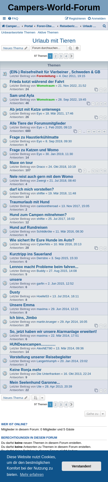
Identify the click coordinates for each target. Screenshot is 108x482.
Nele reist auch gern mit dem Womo (41, 177)
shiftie (41, 193)
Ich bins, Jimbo (23, 318)
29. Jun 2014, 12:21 (65, 309)
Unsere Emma (22, 305)
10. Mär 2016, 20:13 (67, 244)
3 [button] (61, 56)
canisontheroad (47, 206)
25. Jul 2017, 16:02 (61, 219)
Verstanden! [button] (81, 466)
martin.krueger (47, 321)
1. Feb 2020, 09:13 (59, 127)
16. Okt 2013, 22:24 (77, 374)
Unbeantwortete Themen (18, 32)
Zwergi (41, 180)
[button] (71, 56)
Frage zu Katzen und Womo (34, 150)
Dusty (15, 292)
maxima (42, 309)
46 (104, 131)
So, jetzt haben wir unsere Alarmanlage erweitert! (53, 332)
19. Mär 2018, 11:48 (62, 193)
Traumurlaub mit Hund (30, 202)
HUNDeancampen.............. (32, 344)
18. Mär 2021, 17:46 (59, 113)
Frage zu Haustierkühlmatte (34, 137)
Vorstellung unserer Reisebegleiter (40, 357)
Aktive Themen (48, 32)
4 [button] (66, 56)
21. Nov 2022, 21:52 (72, 85)
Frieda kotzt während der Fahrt (37, 82)
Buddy (41, 271)
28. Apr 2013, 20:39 (58, 386)
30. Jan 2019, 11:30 (59, 154)
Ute (39, 386)
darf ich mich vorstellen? (32, 189)
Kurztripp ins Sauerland (31, 254)
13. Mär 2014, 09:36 (70, 348)
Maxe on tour (21, 163)
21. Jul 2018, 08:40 (63, 180)
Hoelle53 (43, 296)
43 (89, 131)
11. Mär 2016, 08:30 (69, 231)
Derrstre (42, 258)
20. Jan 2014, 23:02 (74, 361)
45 (99, 131)
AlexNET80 (44, 348)
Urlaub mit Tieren (54, 40)
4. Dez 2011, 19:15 (72, 76)
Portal (29, 26)
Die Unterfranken (48, 374)
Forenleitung (46, 76)
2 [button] (55, 56)
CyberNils (43, 244)
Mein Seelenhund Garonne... (35, 382)
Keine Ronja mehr (26, 370)
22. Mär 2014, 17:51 (65, 335)
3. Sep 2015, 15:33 (64, 258)
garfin (40, 283)
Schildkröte (44, 231)
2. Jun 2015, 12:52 (61, 283)
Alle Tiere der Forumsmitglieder (38, 123)
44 (94, 131)
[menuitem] (13, 18)
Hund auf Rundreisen (28, 227)
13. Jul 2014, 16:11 (65, 296)
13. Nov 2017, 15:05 (75, 206)
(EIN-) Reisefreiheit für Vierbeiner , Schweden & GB (55, 72)
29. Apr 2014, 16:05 (73, 321)
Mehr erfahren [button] (32, 475)
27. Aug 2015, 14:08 (63, 271)
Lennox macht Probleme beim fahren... (44, 267)
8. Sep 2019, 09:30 (59, 141)
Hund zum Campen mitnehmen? (38, 215)
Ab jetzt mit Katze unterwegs (35, 109)
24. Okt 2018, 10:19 (62, 166)
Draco (41, 166)
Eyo (39, 113)
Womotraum (46, 85)
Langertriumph (47, 361)
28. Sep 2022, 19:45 (72, 99)
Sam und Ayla (22, 96)
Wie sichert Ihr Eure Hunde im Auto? (42, 240)
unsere (16, 280)
